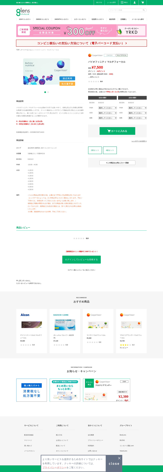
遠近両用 (112, 19)
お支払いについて (62, 440)
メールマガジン (29, 451)
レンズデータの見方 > (139, 141)
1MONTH (62, 19)
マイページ (28, 440)
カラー (80, 19)
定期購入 (123, 19)
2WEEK (42, 19)
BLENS (122, 440)
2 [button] (48, 92)
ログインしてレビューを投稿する (81, 259)
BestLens (123, 435)
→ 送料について (93, 77)
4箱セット (110, 150)
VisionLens (123, 451)
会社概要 (91, 435)
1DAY (25, 19)
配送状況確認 (28, 435)
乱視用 (98, 19)
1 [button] (45, 92)
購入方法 (99, 2)
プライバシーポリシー (95, 440)
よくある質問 (111, 2)
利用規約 (91, 446)
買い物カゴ (28, 446)
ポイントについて (62, 451)
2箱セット (95, 150)
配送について (60, 446)
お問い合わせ (92, 451)
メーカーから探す (138, 19)
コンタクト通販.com (127, 446)
